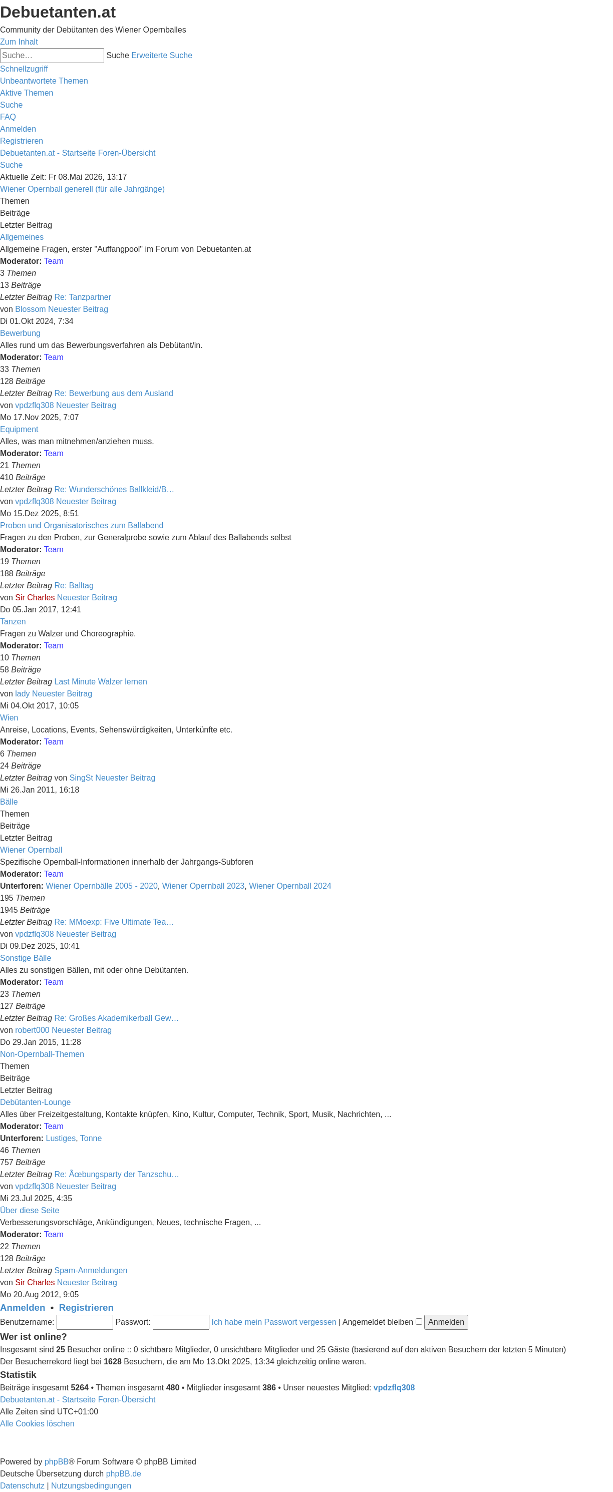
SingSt (81, 778)
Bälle (9, 802)
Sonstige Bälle (25, 958)
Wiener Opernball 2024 (290, 886)
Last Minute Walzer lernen (101, 681)
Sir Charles (35, 597)
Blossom (30, 309)
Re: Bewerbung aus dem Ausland (114, 393)
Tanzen (13, 621)
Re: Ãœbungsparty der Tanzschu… (117, 1174)
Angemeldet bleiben (382, 1322)
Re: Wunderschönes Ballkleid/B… (115, 489)
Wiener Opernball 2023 (203, 886)
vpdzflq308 (34, 405)
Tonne (91, 1138)
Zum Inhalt (19, 42)
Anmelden (22, 1307)
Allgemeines (22, 237)
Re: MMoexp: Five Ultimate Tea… (114, 922)
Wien (9, 717)
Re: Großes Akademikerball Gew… (117, 1018)
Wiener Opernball (31, 850)
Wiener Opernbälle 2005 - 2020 (102, 886)
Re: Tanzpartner (83, 297)
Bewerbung (20, 333)
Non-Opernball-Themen (42, 1054)
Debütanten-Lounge (35, 1102)
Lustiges (61, 1138)
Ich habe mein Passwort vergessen (274, 1322)
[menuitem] (44, 81)
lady (22, 693)
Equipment (19, 429)
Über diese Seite (29, 1210)
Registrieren (86, 1307)
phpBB (57, 1461)
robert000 (32, 1030)
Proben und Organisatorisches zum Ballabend (81, 525)
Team (54, 261)
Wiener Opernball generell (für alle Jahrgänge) (82, 189)
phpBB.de (123, 1473)
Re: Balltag (74, 585)
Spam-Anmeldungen (91, 1270)
